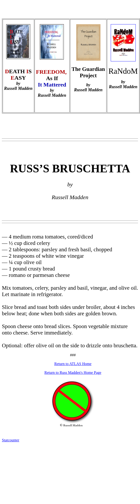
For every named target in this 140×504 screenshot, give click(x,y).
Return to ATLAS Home (72, 364)
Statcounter (10, 440)
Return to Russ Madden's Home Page (73, 373)
